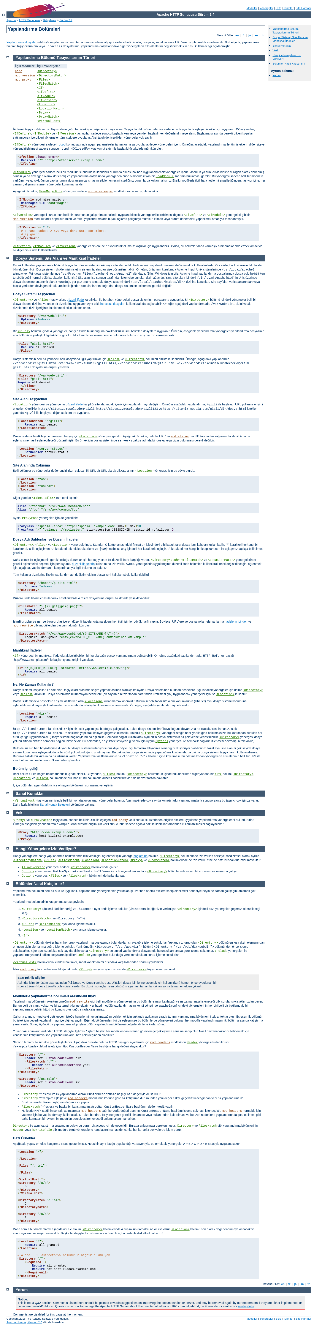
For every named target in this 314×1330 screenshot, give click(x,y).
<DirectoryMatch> (51, 75)
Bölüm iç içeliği (25, 768)
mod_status (180, 436)
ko (256, 35)
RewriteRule (42, 1130)
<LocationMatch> (50, 108)
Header (192, 1042)
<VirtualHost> (49, 121)
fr (244, 35)
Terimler (288, 8)
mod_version (25, 75)
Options (161, 741)
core (18, 71)
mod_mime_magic (100, 191)
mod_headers (160, 1042)
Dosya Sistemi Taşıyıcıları (34, 294)
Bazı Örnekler (24, 1138)
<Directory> (47, 71)
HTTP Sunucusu (29, 20)
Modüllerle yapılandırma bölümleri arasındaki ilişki (54, 996)
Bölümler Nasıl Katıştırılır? (289, 63)
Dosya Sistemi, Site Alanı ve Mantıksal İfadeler (290, 39)
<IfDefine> (46, 92)
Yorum (277, 75)
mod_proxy (23, 79)
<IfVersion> (47, 100)
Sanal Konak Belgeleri (55, 804)
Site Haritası (303, 8)
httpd (61, 144)
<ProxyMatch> (48, 117)
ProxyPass (30, 518)
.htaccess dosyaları (112, 303)
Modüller (252, 8)
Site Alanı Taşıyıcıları (30, 399)
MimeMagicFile (50, 191)
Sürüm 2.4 (65, 20)
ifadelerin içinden (236, 621)
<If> (40, 88)
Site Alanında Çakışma (31, 465)
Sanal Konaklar (282, 45)
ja (250, 35)
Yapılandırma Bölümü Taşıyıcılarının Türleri (286, 30)
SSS (278, 8)
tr (263, 35)
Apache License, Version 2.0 (24, 1322)
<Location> (46, 104)
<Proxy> (43, 112)
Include (221, 951)
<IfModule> (46, 96)
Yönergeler (266, 8)
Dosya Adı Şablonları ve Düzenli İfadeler (46, 539)
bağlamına (140, 856)
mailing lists (246, 1306)
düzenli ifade (75, 299)
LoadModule (165, 176)
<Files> (43, 79)
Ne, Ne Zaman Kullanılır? (33, 684)
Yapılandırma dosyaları (21, 42)
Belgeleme (49, 20)
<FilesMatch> (48, 83)
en (237, 35)
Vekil (275, 50)
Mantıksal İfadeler (27, 650)
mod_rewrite (23, 625)
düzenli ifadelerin (83, 564)
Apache (11, 20)
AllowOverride (33, 867)
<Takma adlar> (43, 498)
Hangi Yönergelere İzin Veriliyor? (46, 849)
